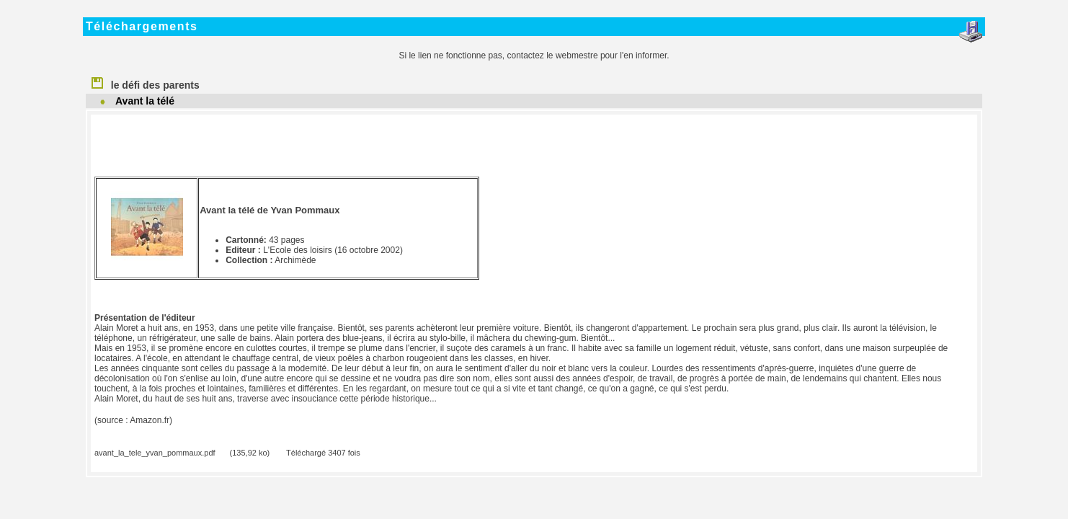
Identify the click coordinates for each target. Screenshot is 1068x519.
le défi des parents (145, 82)
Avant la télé (144, 101)
